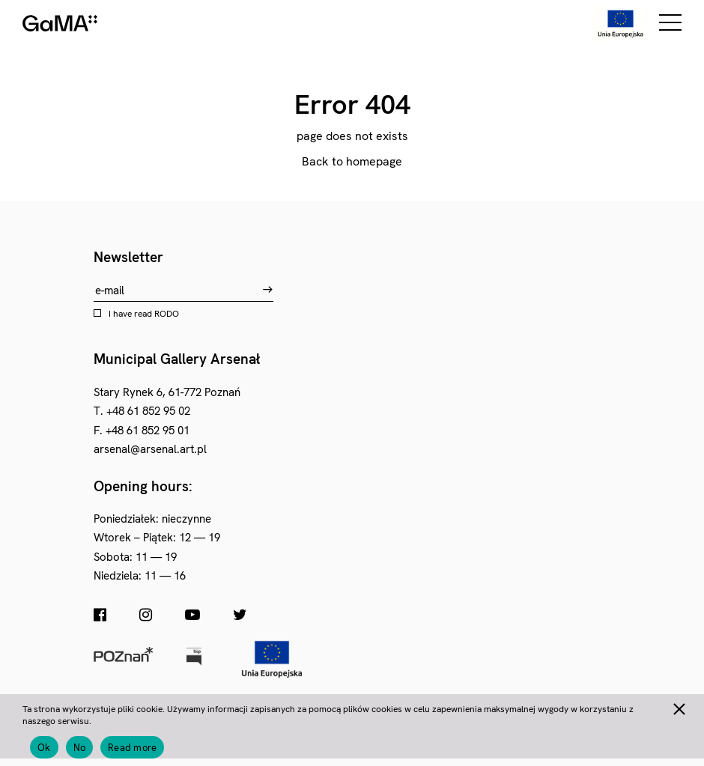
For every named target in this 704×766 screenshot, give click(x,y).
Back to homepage (352, 161)
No (79, 747)
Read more (132, 747)
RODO (166, 314)
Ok (44, 747)
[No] (678, 706)
